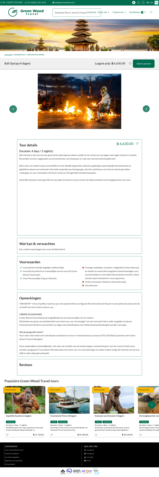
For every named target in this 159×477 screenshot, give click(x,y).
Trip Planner (138, 12)
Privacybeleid (10, 464)
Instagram (90, 454)
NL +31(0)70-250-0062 (13, 2)
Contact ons (120, 12)
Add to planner (144, 63)
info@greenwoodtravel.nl (65, 2)
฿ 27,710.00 (38, 434)
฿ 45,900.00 (82, 434)
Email (89, 461)
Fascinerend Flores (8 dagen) (63, 415)
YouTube (90, 457)
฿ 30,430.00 (127, 434)
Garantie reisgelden (12, 457)
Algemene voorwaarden (13, 461)
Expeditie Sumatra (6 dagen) (18, 415)
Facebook (90, 450)
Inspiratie (91, 12)
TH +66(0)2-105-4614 (36, 2)
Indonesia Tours (20, 55)
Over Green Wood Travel (14, 450)
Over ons (104, 12)
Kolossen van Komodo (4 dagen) (109, 415)
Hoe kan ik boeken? (12, 454)
